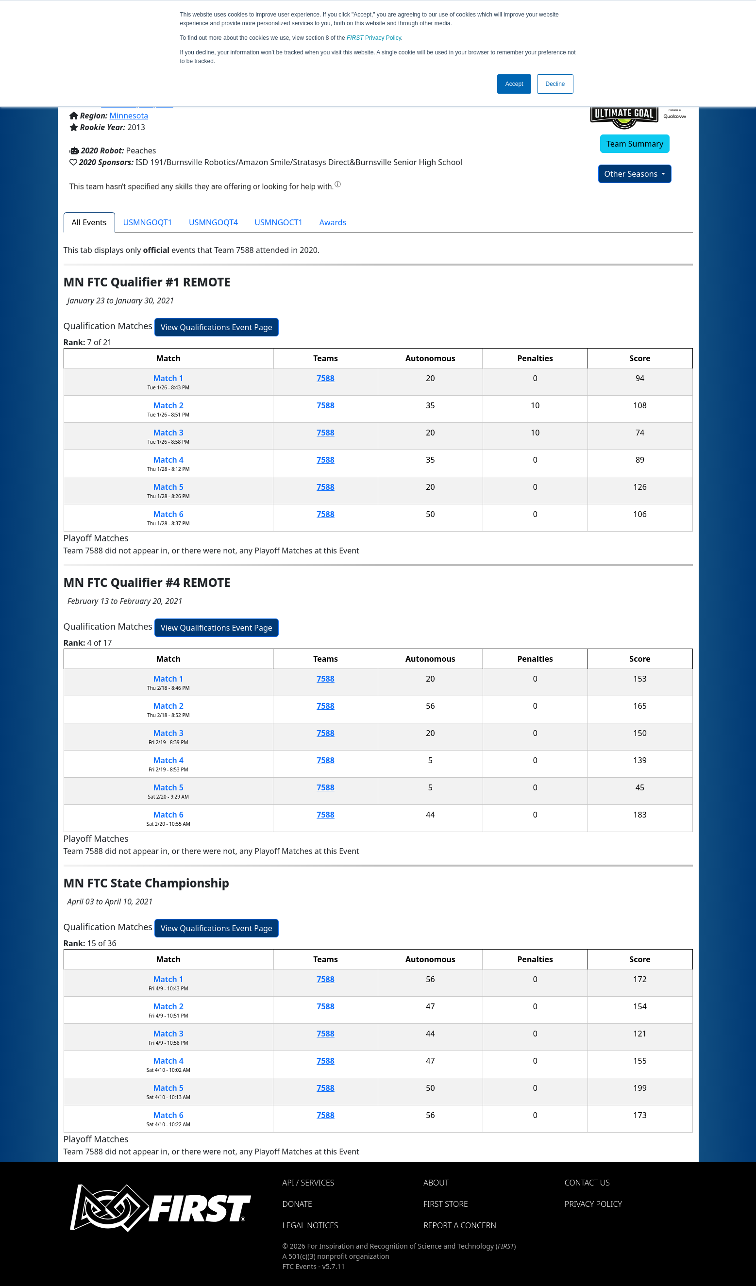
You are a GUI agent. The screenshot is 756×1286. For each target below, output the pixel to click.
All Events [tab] (89, 222)
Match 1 (168, 378)
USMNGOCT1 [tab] (278, 222)
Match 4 (168, 459)
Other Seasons (632, 173)
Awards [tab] (333, 222)
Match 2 (168, 405)
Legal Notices (310, 1225)
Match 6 (168, 514)
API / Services (309, 1182)
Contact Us (587, 1182)
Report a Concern (459, 1225)
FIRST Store (445, 1204)
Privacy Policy (374, 37)
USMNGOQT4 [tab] (213, 222)
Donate (297, 1204)
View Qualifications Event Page (216, 327)
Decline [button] (555, 84)
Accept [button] (514, 84)
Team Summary (634, 143)
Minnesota (129, 115)
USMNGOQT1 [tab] (147, 222)
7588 (326, 378)
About (436, 1182)
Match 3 (168, 432)
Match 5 (168, 487)
